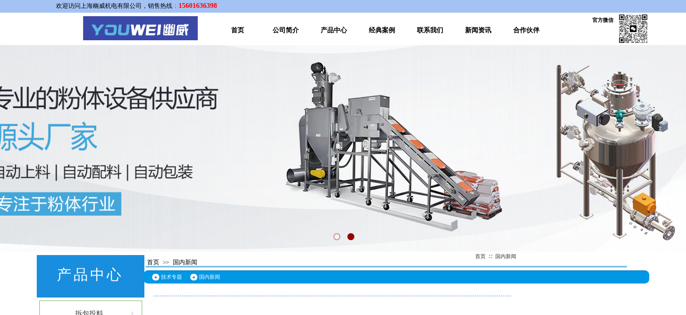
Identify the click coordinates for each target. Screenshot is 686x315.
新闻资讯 (478, 30)
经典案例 (382, 30)
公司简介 (286, 30)
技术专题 (171, 277)
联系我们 (430, 30)
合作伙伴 (526, 30)
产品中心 (334, 30)
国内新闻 (505, 256)
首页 (237, 30)
